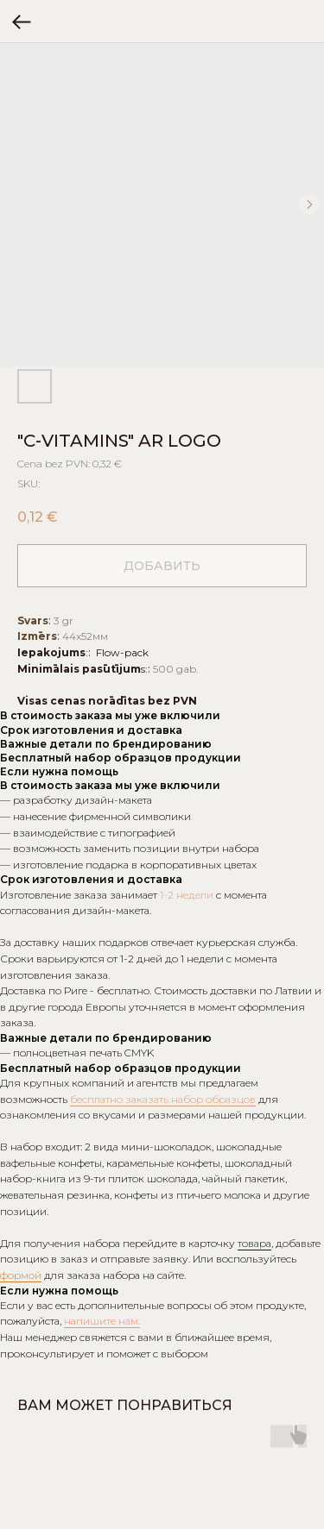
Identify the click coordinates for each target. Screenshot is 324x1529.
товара (254, 1243)
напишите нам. (102, 1320)
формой (20, 1275)
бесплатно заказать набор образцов (163, 1099)
